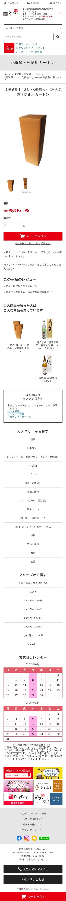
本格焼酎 (33, 465)
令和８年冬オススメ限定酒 (33, 583)
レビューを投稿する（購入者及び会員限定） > (29, 292)
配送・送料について (33, 824)
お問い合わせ (33, 879)
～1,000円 (33, 591)
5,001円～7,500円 (33, 626)
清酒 (33, 439)
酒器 (33, 561)
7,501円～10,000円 (33, 635)
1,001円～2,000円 (33, 600)
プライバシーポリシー (33, 830)
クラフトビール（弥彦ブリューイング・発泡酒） (33, 457)
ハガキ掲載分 (14, 411)
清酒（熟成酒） (33, 483)
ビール (33, 474)
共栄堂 (38, 52)
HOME (7, 74)
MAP (44, 849)
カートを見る (33, 897)
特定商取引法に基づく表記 (33, 813)
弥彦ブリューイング (27, 44)
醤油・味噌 (33, 544)
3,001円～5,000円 (33, 618)
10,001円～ (33, 644)
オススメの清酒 (15, 414)
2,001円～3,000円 (33, 609)
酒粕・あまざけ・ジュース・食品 (33, 526)
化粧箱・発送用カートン (27, 74)
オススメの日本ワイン (19, 417)
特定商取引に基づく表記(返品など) (33, 243)
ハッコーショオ (24, 52)
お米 (33, 553)
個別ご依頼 (33, 491)
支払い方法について (33, 819)
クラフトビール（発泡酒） (33, 500)
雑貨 (33, 535)
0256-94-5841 (33, 869)
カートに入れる (33, 236)
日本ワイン (33, 448)
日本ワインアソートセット (30, 48)
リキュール (33, 509)
